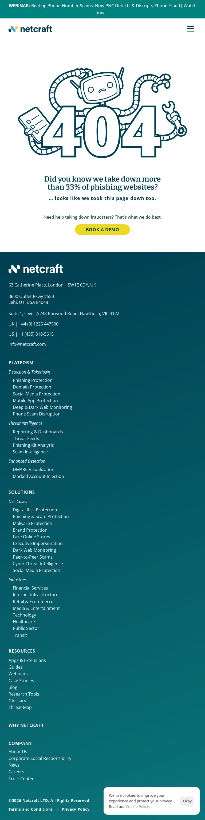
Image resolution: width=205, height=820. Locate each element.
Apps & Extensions (27, 660)
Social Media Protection (36, 394)
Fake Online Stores (31, 537)
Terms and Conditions (31, 809)
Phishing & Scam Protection (41, 516)
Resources (22, 651)
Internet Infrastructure (35, 595)
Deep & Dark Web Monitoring (42, 407)
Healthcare (24, 622)
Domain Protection (32, 387)
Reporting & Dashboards (38, 432)
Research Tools (24, 694)
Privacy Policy (76, 809)
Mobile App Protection (35, 400)
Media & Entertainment (36, 608)
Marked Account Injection (38, 476)
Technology (24, 615)
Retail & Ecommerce (33, 602)
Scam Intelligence (30, 452)
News (14, 765)
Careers (16, 772)
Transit (20, 635)
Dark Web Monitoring (34, 550)
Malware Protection (32, 523)
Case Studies (21, 681)
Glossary (17, 701)
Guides (16, 667)
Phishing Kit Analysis (33, 445)
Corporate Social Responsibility (40, 758)
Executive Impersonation (38, 543)
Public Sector (26, 628)
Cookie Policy (137, 806)
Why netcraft (26, 725)
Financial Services (30, 588)
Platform (21, 363)
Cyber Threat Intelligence (38, 564)
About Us (18, 752)
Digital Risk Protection (35, 510)
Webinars (18, 674)
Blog (13, 687)
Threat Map (20, 707)
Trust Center (21, 779)
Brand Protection (30, 530)
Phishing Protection (33, 380)
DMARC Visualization (33, 469)
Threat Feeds (26, 438)
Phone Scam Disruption (37, 414)
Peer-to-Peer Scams (33, 557)
